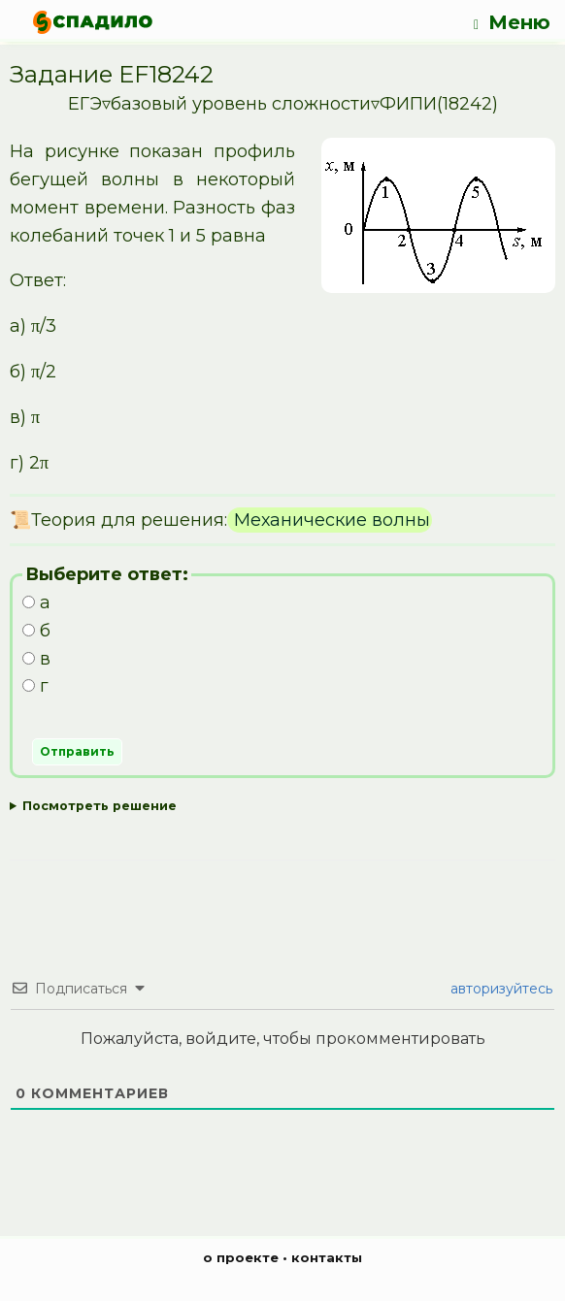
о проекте (241, 1257)
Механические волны (329, 520)
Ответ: (282, 807)
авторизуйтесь (499, 988)
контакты (326, 1257)
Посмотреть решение (99, 805)
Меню (512, 23)
